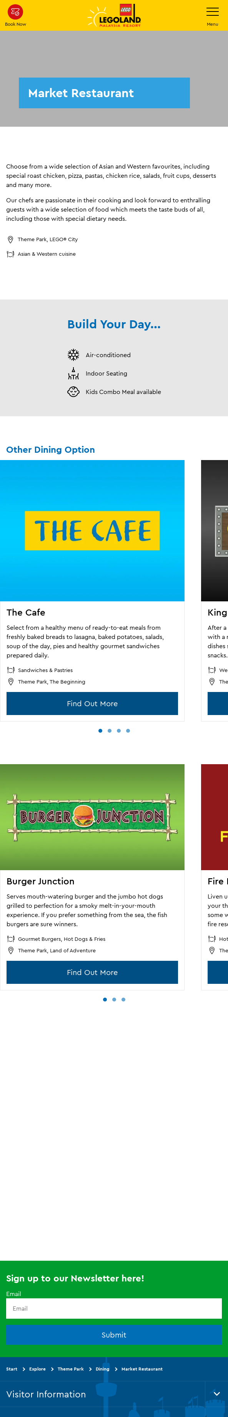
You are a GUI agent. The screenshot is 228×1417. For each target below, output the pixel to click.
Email (13, 1294)
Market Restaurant (142, 1369)
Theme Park (71, 1369)
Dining (103, 1369)
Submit (114, 1334)
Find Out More (92, 703)
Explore (37, 1369)
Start (11, 1369)
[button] (100, 731)
